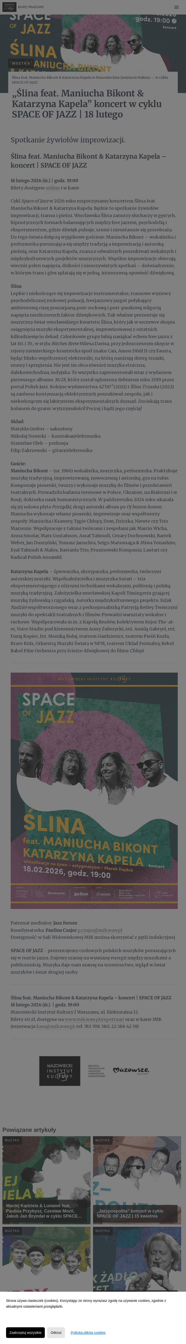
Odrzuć (56, 1333)
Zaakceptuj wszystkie (25, 1333)
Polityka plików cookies (88, 1333)
